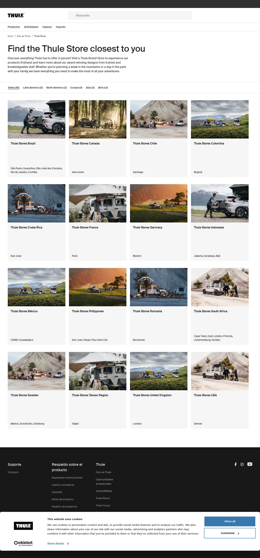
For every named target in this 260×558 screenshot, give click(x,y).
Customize (230, 540)
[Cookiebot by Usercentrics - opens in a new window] (23, 551)
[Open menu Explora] (49, 27)
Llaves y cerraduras (63, 484)
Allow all (229, 528)
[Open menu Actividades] (33, 27)
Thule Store (102, 512)
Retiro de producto (62, 499)
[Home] (38, 15)
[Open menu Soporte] (63, 27)
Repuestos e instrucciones (67, 477)
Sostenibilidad (104, 491)
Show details (55, 550)
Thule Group (103, 505)
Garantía (57, 492)
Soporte (56, 513)
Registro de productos (64, 506)
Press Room (103, 498)
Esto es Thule (103, 472)
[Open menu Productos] (16, 27)
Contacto (13, 472)
